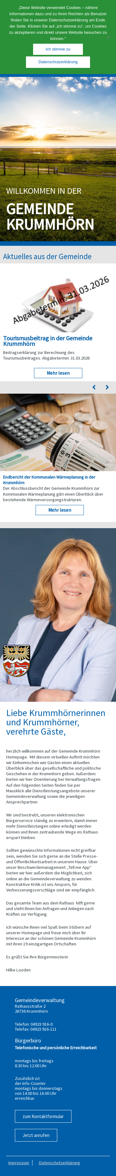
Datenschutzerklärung (59, 1162)
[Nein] (108, 37)
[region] (58, 159)
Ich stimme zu (57, 49)
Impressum (18, 1162)
